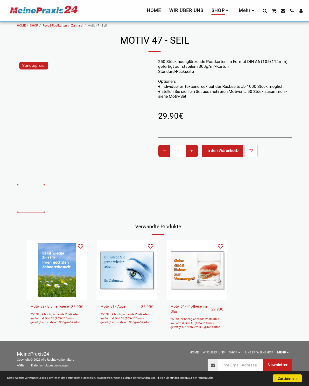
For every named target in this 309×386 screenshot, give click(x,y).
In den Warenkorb (222, 150)
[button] (264, 10)
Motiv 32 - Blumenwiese (42, 309)
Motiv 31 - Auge (114, 306)
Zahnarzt (77, 25)
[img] (57, 270)
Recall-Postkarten (54, 25)
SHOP (34, 25)
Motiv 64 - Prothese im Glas (188, 309)
